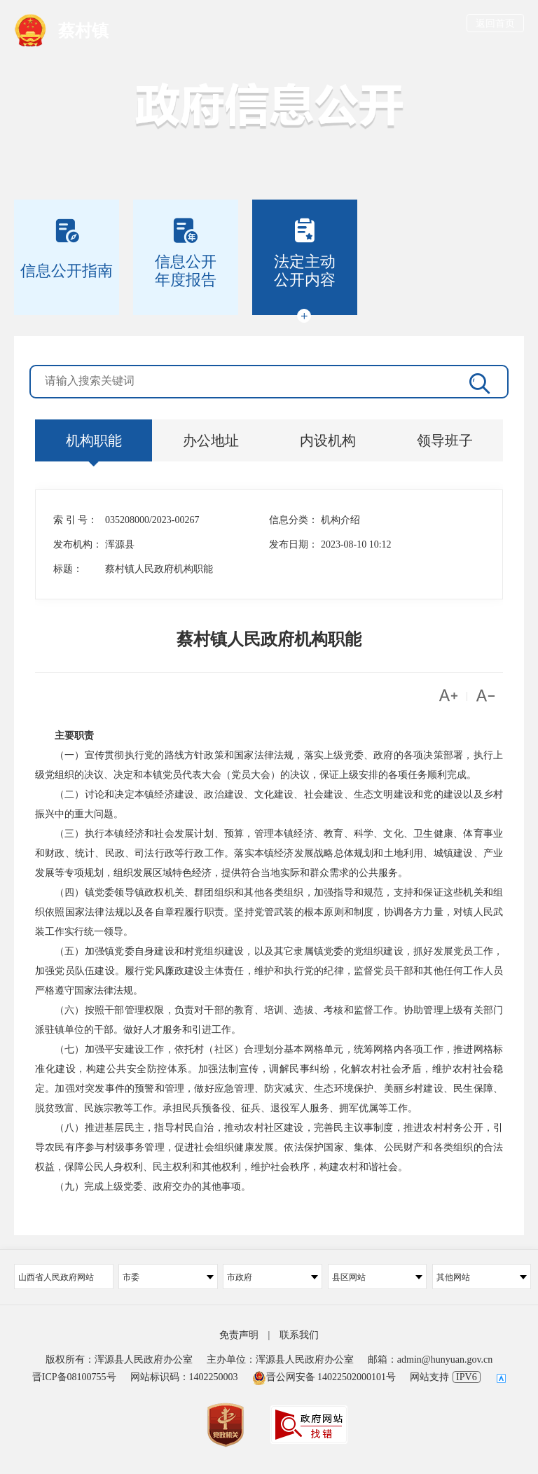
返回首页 (495, 23)
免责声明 (238, 1335)
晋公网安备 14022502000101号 (324, 1377)
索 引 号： (75, 520)
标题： (68, 569)
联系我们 (299, 1335)
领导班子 (445, 440)
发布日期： (293, 544)
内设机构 (328, 440)
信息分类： (293, 520)
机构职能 (94, 440)
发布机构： (77, 544)
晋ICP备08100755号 (74, 1377)
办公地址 (211, 440)
